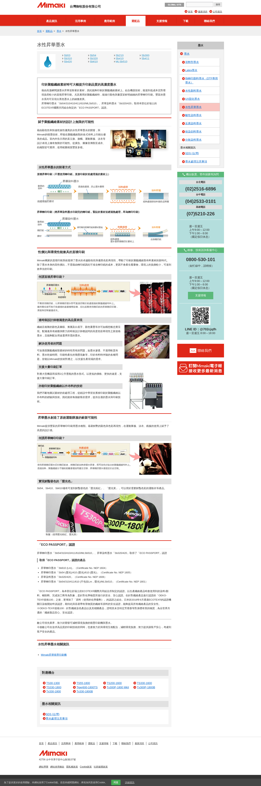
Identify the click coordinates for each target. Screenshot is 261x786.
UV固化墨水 (192, 98)
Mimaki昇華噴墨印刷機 (54, 654)
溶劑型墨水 (192, 62)
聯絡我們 (209, 21)
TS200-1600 (114, 683)
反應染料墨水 (193, 123)
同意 (116, 782)
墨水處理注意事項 (57, 718)
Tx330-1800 (53, 691)
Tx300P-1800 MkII (118, 687)
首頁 (190, 11)
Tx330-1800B (85, 691)
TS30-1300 (53, 683)
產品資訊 (51, 21)
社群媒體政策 (101, 766)
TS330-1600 (144, 683)
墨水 (59, 31)
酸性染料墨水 (193, 115)
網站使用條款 (57, 766)
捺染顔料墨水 (193, 131)
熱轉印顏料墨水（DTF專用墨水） (201, 80)
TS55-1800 (83, 683)
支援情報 (161, 21)
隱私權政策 (72, 766)
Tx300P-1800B (146, 687)
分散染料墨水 (193, 139)
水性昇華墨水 (193, 107)
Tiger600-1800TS (87, 687)
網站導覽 (43, 766)
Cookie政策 (86, 766)
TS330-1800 (53, 687)
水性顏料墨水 (193, 90)
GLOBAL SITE (174, 5)
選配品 (135, 21)
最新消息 (202, 11)
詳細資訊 (129, 782)
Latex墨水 (191, 70)
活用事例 (80, 21)
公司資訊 (217, 11)
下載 (185, 21)
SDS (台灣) (52, 714)
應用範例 (109, 21)
